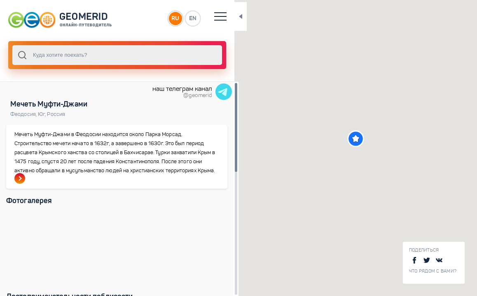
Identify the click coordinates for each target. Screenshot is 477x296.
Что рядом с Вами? (432, 271)
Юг (42, 114)
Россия (56, 114)
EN (181, 18)
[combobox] (111, 55)
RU (163, 18)
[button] (349, 139)
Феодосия (24, 114)
